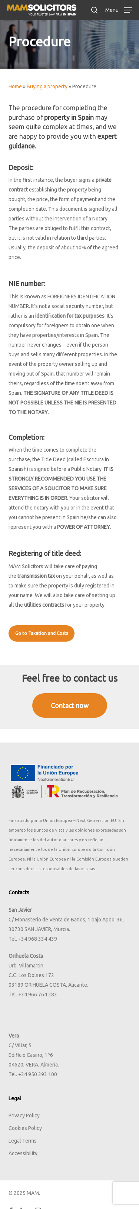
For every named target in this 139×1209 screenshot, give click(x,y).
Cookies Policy (25, 1128)
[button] (118, 9)
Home (15, 86)
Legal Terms (23, 1141)
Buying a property (47, 86)
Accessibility (23, 1153)
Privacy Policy (24, 1115)
